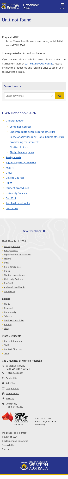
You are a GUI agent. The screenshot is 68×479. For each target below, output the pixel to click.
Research (8, 308)
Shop (6, 328)
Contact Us (11, 378)
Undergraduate (14, 120)
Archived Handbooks (18, 203)
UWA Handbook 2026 (14, 241)
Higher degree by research (21, 162)
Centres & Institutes (14, 320)
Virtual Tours (12, 393)
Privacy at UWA (9, 436)
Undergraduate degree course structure (32, 131)
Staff (6, 345)
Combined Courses (21, 126)
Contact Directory (13, 349)
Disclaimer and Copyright (15, 440)
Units (9, 172)
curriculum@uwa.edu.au (39, 63)
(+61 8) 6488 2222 (14, 406)
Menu (62, 5)
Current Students (13, 341)
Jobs (6, 353)
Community (10, 312)
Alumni (7, 324)
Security (10, 398)
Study (7, 303)
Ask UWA (10, 383)
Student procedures (17, 188)
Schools (8, 316)
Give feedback (32, 231)
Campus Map (12, 388)
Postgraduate (13, 157)
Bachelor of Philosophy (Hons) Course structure (37, 137)
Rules (9, 182)
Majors (10, 167)
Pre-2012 (11, 198)
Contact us (12, 208)
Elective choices (19, 147)
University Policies (16, 193)
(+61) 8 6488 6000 (14, 373)
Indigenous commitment (14, 432)
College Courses (15, 177)
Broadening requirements (24, 142)
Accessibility (8, 444)
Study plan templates (22, 152)
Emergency (11, 403)
